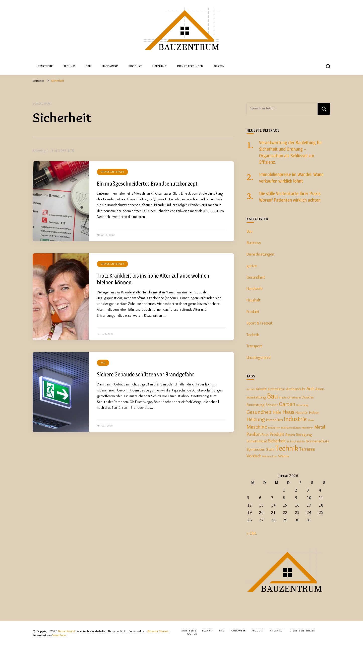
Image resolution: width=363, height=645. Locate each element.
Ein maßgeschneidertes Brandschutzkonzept (147, 183)
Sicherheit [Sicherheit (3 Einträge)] (277, 441)
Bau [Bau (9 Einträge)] (272, 395)
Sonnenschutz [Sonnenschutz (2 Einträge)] (317, 441)
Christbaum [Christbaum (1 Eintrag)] (294, 397)
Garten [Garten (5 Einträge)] (287, 404)
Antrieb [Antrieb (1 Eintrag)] (251, 389)
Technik (69, 66)
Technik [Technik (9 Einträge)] (286, 448)
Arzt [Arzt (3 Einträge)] (310, 388)
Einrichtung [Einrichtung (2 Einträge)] (256, 404)
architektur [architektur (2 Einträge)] (276, 388)
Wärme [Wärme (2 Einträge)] (283, 456)
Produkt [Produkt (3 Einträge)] (277, 434)
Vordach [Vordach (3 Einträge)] (254, 456)
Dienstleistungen (190, 66)
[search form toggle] (328, 66)
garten (252, 265)
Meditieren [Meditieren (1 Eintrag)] (307, 427)
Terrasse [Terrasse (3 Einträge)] (307, 449)
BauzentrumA (66, 631)
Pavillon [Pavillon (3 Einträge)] (254, 434)
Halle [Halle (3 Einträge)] (277, 412)
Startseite (45, 66)
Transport (254, 346)
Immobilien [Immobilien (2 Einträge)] (274, 419)
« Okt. (252, 533)
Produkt (135, 66)
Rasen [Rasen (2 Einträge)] (290, 434)
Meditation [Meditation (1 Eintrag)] (274, 427)
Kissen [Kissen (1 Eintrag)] (311, 420)
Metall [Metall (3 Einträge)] (320, 427)
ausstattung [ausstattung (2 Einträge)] (256, 397)
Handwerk (110, 66)
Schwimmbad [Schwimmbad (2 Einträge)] (257, 441)
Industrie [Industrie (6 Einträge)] (295, 419)
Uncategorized (259, 357)
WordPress (59, 635)
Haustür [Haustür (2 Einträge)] (301, 412)
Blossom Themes (157, 631)
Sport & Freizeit (259, 323)
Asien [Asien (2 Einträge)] (319, 388)
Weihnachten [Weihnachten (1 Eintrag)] (269, 456)
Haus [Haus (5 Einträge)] (288, 411)
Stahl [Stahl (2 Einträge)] (270, 449)
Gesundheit (256, 277)
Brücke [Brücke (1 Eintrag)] (282, 397)
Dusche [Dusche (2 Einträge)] (308, 397)
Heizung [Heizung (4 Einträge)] (256, 419)
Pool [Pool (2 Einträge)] (265, 434)
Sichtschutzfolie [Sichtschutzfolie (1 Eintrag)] (296, 441)
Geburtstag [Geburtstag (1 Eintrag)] (302, 405)
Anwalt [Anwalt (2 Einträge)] (261, 388)
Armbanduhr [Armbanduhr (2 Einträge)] (296, 388)
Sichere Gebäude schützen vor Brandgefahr (145, 374)
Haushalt (159, 66)
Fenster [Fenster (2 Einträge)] (272, 404)
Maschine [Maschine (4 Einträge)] (257, 426)
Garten (219, 66)
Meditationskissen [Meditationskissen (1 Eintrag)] (291, 427)
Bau (88, 66)
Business (254, 242)
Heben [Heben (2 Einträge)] (314, 412)
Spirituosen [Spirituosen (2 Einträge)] (256, 449)
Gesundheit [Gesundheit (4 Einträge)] (259, 412)
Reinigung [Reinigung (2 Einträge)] (304, 434)
